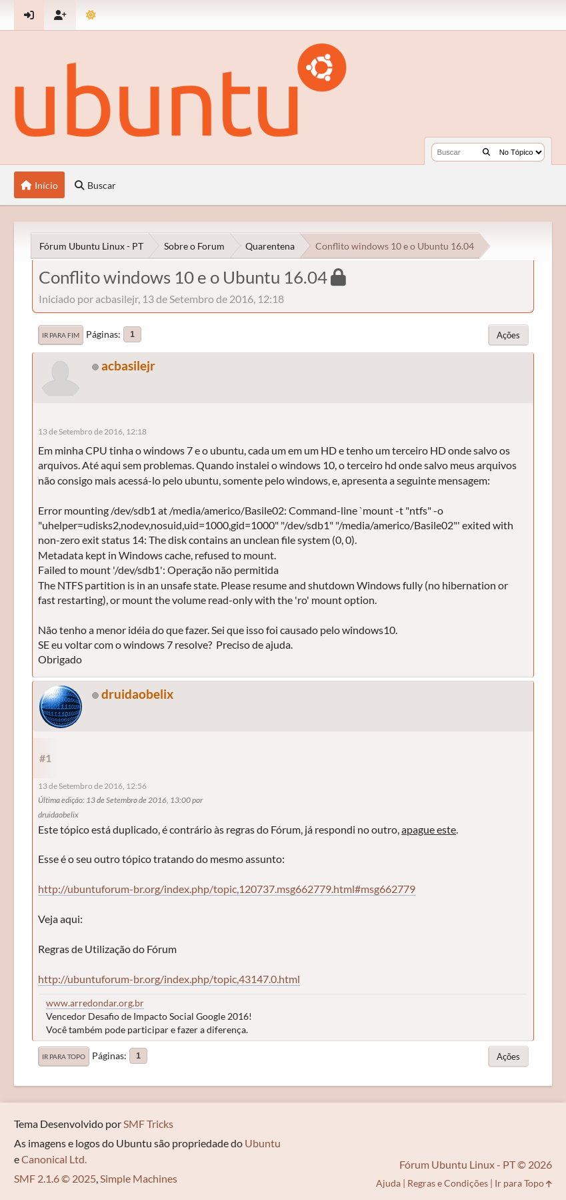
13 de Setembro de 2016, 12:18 (92, 431)
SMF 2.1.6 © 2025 (55, 1178)
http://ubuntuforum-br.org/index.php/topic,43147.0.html (169, 978)
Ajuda (388, 1183)
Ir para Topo (63, 1057)
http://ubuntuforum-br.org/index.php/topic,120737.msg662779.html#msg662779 (226, 888)
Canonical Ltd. (54, 1159)
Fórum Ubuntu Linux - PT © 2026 (475, 1164)
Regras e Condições (447, 1183)
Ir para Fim (60, 335)
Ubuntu (263, 1143)
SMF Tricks (148, 1123)
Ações (508, 335)
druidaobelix (137, 693)
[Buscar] (486, 152)
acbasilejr (128, 365)
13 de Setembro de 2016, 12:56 (92, 786)
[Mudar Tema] (91, 15)
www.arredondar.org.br (95, 1002)
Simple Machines (138, 1178)
